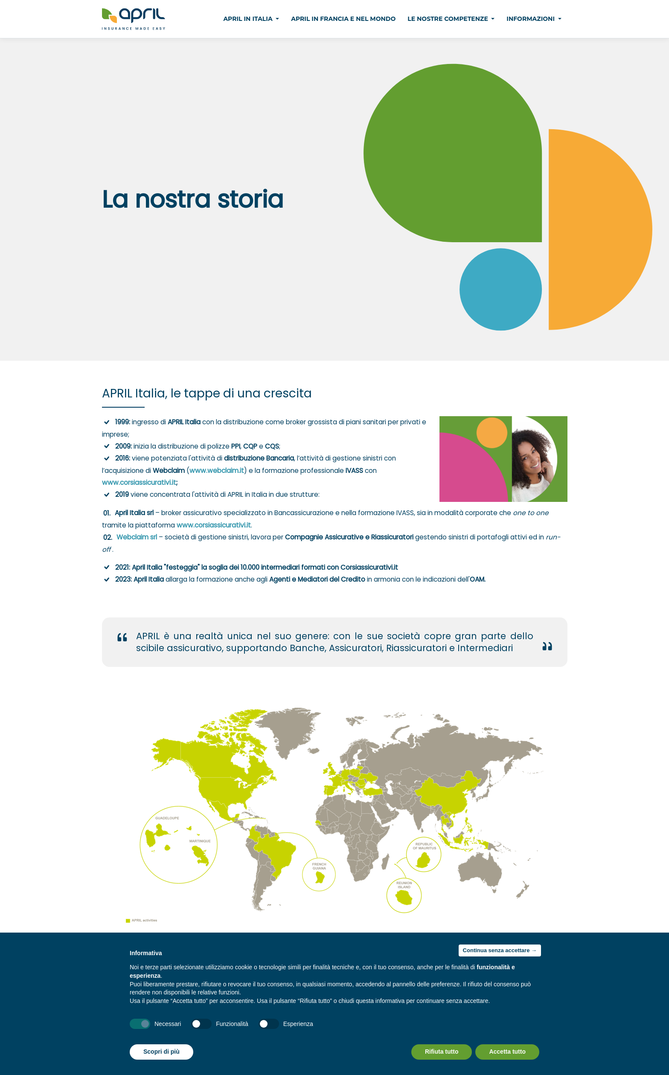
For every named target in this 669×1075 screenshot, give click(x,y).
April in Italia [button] (248, 19)
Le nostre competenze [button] (448, 19)
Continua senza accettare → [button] (500, 950)
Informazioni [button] (531, 19)
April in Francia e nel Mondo (343, 19)
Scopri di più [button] (161, 1051)
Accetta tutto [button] (507, 1051)
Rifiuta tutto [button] (442, 1051)
